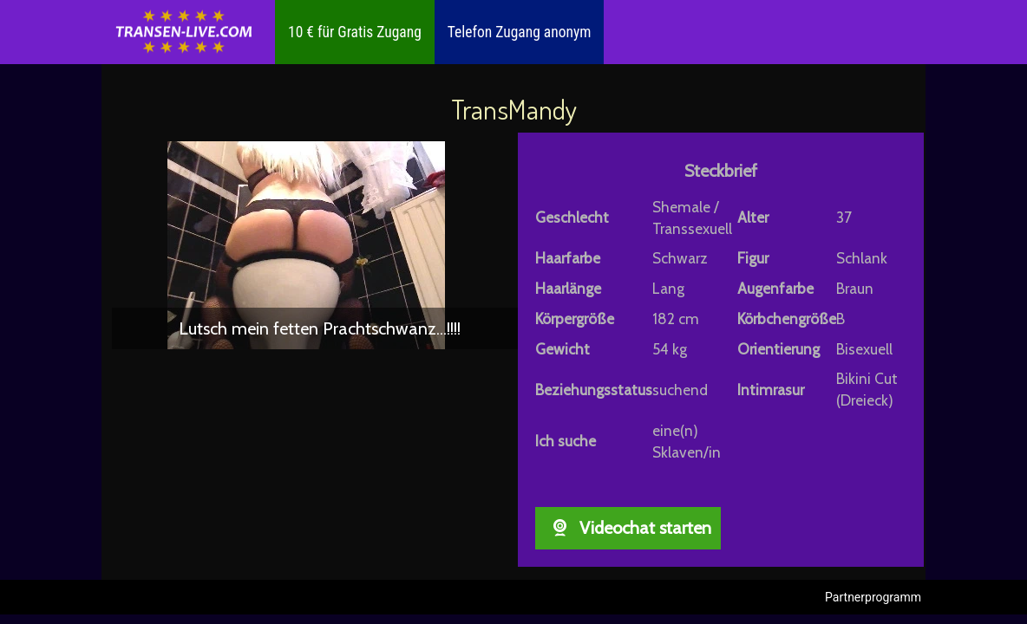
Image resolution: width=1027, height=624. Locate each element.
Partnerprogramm (873, 597)
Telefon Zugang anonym (520, 32)
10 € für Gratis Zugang (355, 32)
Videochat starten (627, 527)
